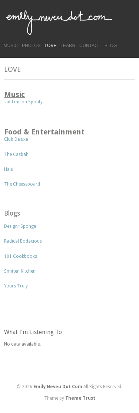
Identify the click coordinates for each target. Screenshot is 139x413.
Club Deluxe (16, 139)
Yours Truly (16, 286)
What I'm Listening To (33, 332)
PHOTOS (31, 45)
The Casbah (16, 154)
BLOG (111, 45)
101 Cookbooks (20, 256)
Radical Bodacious (23, 241)
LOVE (50, 45)
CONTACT (89, 45)
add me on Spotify (23, 101)
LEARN (67, 45)
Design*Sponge (20, 226)
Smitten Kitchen (20, 271)
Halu (8, 169)
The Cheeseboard (22, 184)
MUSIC (11, 45)
